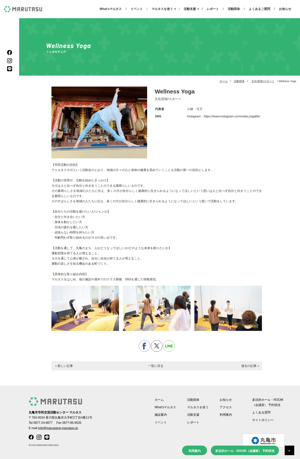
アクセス (226, 407)
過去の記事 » (250, 365)
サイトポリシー (263, 420)
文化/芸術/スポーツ (262, 81)
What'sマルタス (110, 9)
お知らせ (285, 9)
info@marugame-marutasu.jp (58, 428)
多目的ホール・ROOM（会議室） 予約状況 (245, 450)
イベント (136, 9)
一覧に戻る (155, 365)
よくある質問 (261, 412)
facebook (144, 346)
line (169, 346)
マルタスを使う (162, 9)
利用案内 (194, 450)
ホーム (224, 81)
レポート (213, 9)
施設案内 (161, 414)
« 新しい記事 (64, 365)
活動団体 (234, 9)
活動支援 (190, 9)
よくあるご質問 (259, 9)
